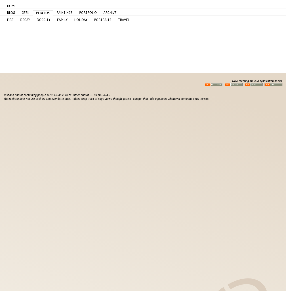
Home (11, 6)
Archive (109, 13)
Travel (123, 20)
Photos (43, 13)
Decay (25, 20)
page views (105, 98)
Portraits (102, 20)
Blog (11, 13)
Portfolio (88, 13)
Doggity (43, 20)
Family (62, 20)
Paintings (64, 13)
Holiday (80, 20)
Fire (10, 20)
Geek (25, 13)
